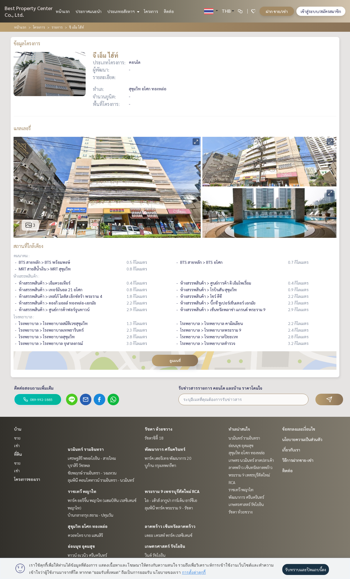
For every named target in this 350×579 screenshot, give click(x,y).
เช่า (17, 445)
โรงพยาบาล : (24, 316)
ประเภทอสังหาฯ (122, 11)
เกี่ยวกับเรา (291, 449)
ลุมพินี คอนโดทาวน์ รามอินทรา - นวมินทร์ (101, 480)
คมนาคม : (21, 255)
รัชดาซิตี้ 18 (154, 437)
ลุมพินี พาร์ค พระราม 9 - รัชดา (169, 507)
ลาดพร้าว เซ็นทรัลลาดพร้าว (170, 526)
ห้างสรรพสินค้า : (26, 276)
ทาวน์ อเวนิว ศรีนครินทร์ (87, 555)
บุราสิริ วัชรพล (79, 465)
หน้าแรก (63, 11)
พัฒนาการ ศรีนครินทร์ (165, 449)
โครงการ (151, 11)
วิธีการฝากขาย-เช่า (297, 460)
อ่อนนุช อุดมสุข (81, 546)
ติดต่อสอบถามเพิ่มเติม (34, 388)
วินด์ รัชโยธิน (155, 555)
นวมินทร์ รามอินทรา (86, 449)
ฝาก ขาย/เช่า (277, 11)
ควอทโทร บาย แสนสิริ (85, 535)
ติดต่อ (169, 11)
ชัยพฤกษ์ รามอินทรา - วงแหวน (92, 472)
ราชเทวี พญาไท (82, 491)
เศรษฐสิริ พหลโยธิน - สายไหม (92, 458)
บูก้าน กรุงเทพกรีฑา (160, 465)
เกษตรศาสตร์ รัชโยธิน (165, 546)
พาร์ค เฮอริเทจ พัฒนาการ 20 (168, 458)
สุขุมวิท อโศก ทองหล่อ (88, 526)
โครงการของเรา (27, 479)
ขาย (17, 437)
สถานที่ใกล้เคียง (28, 246)
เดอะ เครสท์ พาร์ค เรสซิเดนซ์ (168, 535)
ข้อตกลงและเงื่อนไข (298, 429)
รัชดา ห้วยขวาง (158, 429)
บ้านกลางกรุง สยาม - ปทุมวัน (90, 515)
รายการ (57, 27)
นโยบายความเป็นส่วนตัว (302, 439)
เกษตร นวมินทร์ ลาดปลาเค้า (251, 460)
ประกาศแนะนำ (88, 11)
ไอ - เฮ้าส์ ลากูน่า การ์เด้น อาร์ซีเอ (171, 500)
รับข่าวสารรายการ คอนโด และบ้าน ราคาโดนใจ (220, 388)
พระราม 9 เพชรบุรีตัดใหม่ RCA (172, 491)
